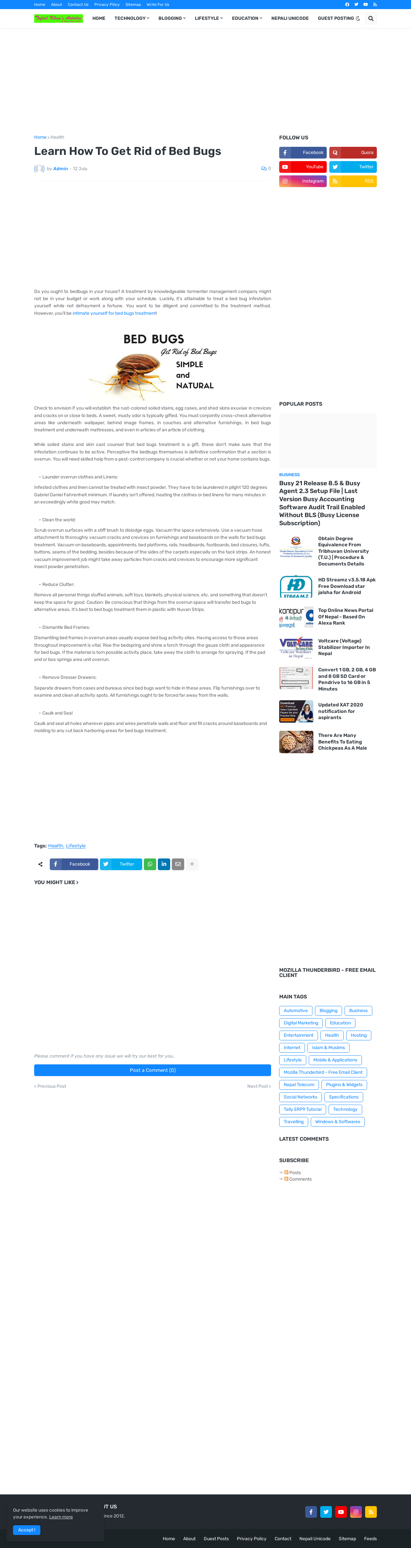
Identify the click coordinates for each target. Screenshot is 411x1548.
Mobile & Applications (335, 1060)
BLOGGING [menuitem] (170, 18)
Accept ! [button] (26, 1530)
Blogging (328, 1010)
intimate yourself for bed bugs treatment (114, 313)
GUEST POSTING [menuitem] (336, 18)
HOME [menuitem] (98, 18)
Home (39, 4)
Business (358, 1010)
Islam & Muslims (328, 1047)
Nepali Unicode (315, 1539)
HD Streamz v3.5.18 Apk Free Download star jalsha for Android (347, 586)
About (56, 4)
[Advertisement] (205, 81)
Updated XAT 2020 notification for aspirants (340, 711)
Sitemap (133, 4)
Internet (292, 1047)
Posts (292, 1172)
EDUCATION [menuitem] (245, 18)
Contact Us (78, 4)
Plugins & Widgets (344, 1084)
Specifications (344, 1097)
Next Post (257, 1086)
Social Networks (300, 1097)
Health (57, 137)
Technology (345, 1109)
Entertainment (298, 1035)
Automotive (296, 1010)
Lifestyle (76, 846)
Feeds (370, 1539)
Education (340, 1023)
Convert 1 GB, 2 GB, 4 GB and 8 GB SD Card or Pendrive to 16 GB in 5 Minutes (347, 679)
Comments (298, 1179)
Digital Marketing (301, 1023)
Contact (283, 1539)
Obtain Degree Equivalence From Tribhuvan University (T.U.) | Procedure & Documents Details (343, 551)
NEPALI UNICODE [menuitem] (290, 18)
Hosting (359, 1035)
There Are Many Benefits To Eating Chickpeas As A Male (342, 741)
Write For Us (158, 4)
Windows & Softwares (337, 1121)
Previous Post (51, 1086)
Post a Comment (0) (153, 1070)
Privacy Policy (252, 1539)
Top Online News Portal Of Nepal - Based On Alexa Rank (345, 616)
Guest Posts (216, 1539)
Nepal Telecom (299, 1084)
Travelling (294, 1121)
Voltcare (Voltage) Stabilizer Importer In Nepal (344, 647)
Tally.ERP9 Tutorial (303, 1109)
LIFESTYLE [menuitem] (207, 18)
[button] (358, 18)
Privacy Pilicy (107, 4)
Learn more (61, 1517)
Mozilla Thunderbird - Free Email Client (323, 1072)
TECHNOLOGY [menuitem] (130, 18)
